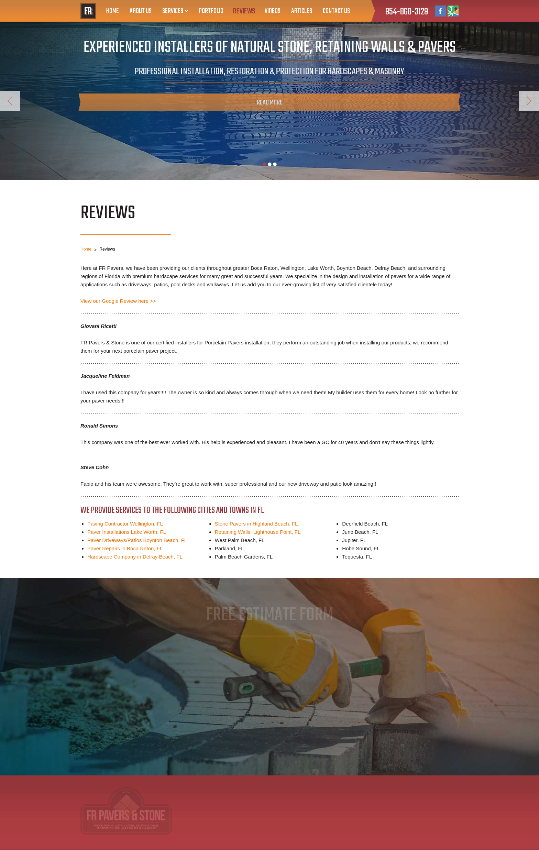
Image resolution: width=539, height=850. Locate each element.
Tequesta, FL (357, 557)
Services (172, 11)
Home (112, 11)
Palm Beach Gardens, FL (244, 557)
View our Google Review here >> (118, 301)
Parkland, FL (229, 548)
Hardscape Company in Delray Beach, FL (135, 557)
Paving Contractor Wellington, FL (125, 524)
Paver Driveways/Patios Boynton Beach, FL (137, 540)
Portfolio (211, 11)
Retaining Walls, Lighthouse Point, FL (258, 532)
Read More (270, 102)
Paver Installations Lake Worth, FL (126, 532)
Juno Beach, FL (360, 532)
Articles (301, 11)
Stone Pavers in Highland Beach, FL (256, 524)
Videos (272, 11)
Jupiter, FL (354, 540)
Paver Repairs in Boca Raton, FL (125, 548)
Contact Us (336, 11)
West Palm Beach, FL (240, 540)
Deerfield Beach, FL (365, 524)
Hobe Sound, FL (361, 548)
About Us (141, 11)
